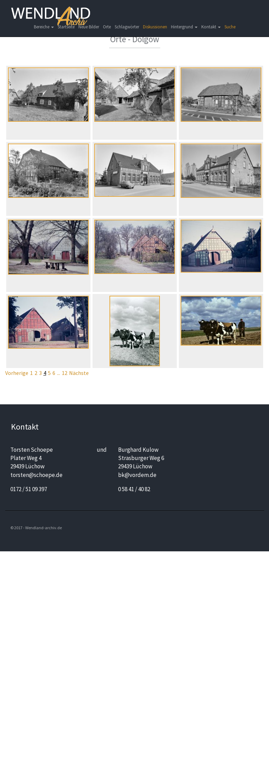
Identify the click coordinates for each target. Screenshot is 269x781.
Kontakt (211, 27)
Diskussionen (155, 27)
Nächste (79, 372)
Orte (107, 27)
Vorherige (16, 372)
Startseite (66, 27)
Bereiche (44, 27)
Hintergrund (184, 27)
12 (64, 372)
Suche (230, 27)
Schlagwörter (127, 27)
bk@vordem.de (137, 475)
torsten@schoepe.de (36, 475)
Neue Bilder (88, 27)
